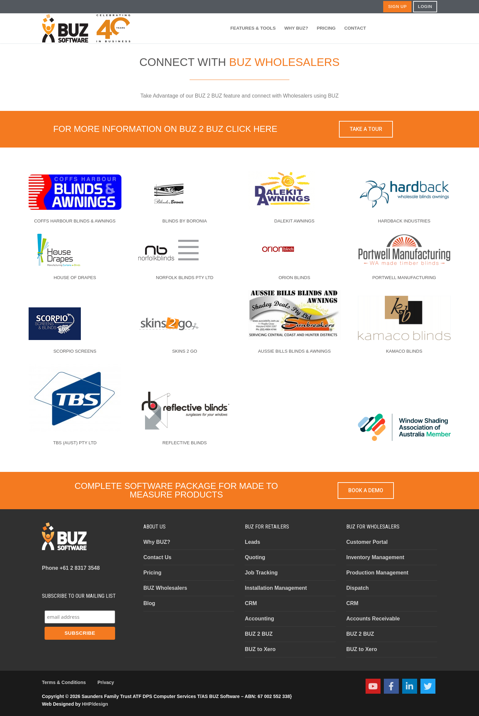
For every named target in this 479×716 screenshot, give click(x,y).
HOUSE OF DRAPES (75, 277)
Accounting (259, 618)
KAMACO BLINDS (404, 351)
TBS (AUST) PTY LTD (75, 442)
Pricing (152, 572)
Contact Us (157, 557)
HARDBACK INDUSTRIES (404, 220)
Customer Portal (367, 542)
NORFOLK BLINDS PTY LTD (185, 277)
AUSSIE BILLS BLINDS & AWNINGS (294, 351)
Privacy (105, 682)
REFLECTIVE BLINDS (184, 442)
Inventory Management (375, 557)
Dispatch (357, 588)
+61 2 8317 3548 (71, 568)
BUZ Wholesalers (165, 588)
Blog (149, 603)
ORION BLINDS (294, 277)
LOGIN (425, 6)
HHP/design (95, 704)
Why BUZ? (156, 542)
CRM (251, 603)
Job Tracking (261, 572)
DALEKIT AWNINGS (294, 220)
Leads (252, 542)
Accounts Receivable (373, 618)
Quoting (255, 557)
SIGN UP (397, 6)
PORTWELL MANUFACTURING (404, 277)
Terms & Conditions (64, 682)
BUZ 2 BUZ (259, 634)
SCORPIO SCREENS (75, 351)
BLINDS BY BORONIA (184, 220)
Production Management (377, 572)
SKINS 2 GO (184, 351)
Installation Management (276, 588)
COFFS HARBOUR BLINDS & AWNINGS (75, 220)
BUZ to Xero (260, 649)
